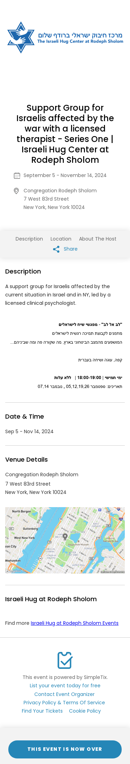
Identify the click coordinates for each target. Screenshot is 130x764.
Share (65, 249)
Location (61, 238)
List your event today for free (65, 685)
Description (29, 238)
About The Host (97, 238)
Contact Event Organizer (64, 694)
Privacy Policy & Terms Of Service (64, 702)
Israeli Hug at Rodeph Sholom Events (75, 623)
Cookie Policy (85, 710)
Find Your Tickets (42, 710)
